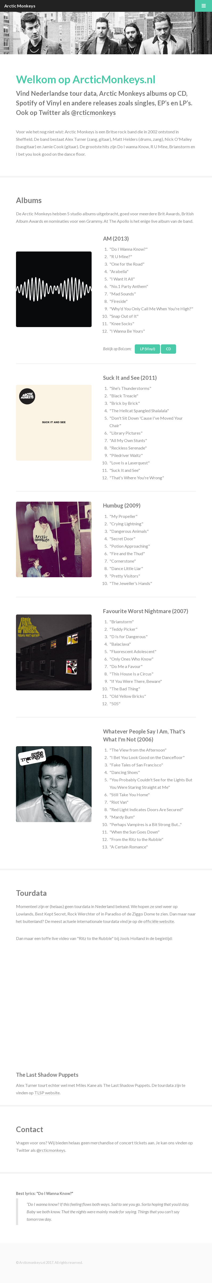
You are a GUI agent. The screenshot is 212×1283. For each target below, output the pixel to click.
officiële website (158, 921)
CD (168, 349)
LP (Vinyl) (147, 349)
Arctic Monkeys (19, 5)
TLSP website (47, 1092)
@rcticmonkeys (93, 112)
